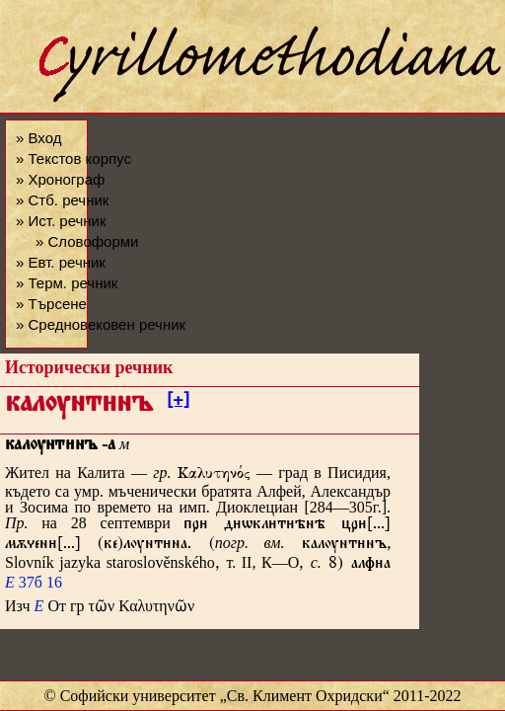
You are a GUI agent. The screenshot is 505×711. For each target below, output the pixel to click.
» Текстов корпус (73, 158)
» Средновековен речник (100, 324)
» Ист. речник (61, 220)
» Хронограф (60, 179)
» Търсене (51, 303)
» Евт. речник (61, 262)
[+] (178, 403)
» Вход (38, 137)
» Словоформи (87, 241)
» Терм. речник (66, 283)
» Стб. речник (62, 200)
